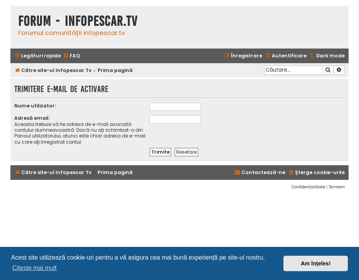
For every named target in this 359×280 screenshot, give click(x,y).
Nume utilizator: (35, 105)
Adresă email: (32, 118)
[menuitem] (71, 56)
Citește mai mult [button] (34, 268)
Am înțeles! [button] (316, 263)
